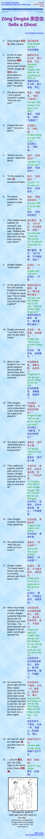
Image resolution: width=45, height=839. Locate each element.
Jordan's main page (12, 2)
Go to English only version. (34, 33)
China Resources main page (11, 4)
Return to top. (39, 833)
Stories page (26, 4)
